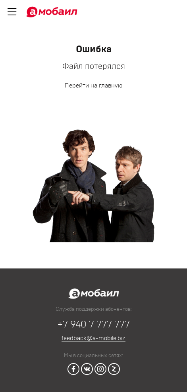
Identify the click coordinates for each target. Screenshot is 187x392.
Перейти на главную (93, 86)
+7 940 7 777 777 (94, 324)
